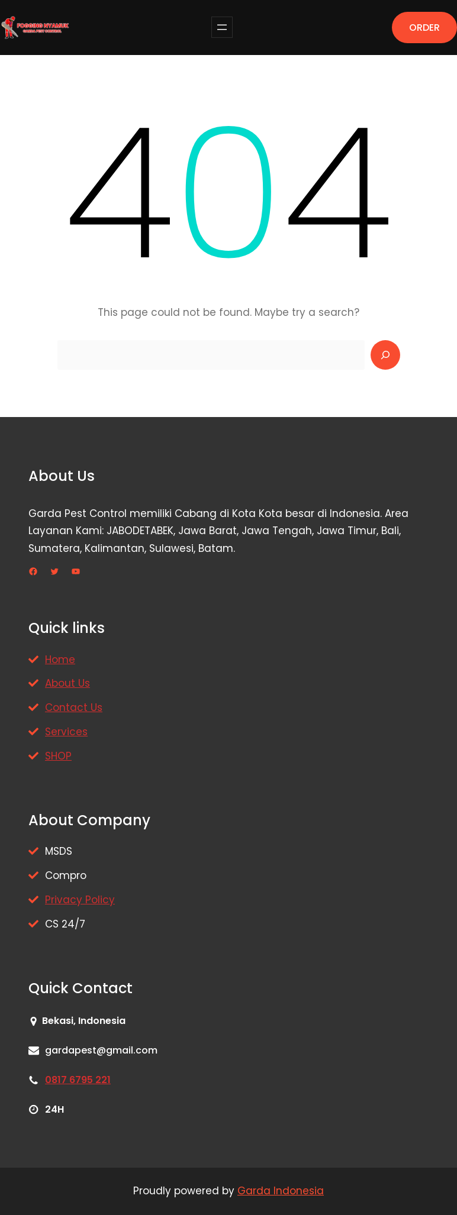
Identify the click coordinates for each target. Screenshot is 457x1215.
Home (60, 659)
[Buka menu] (222, 27)
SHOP (58, 756)
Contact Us (73, 707)
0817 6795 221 (78, 1080)
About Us (67, 683)
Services (66, 732)
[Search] (385, 355)
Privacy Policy (80, 900)
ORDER (424, 27)
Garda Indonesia (280, 1191)
